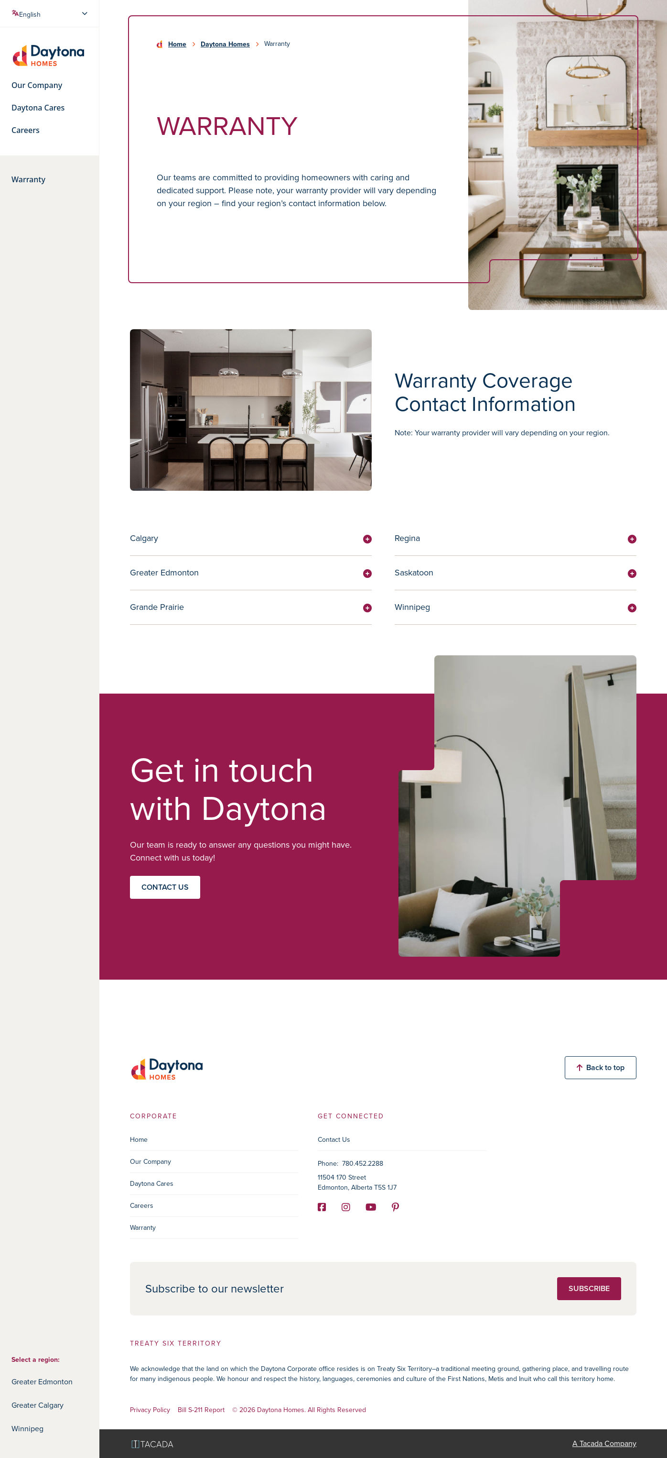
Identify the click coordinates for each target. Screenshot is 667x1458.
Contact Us (334, 1140)
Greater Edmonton (42, 1381)
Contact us (165, 887)
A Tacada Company (604, 1443)
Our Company (36, 85)
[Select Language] (50, 13)
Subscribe (589, 1288)
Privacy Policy (150, 1410)
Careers (25, 130)
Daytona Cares (38, 108)
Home (177, 44)
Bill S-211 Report (201, 1410)
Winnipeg (27, 1428)
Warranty (28, 180)
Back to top (600, 1067)
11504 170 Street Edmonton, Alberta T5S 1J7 (357, 1182)
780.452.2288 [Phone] (362, 1164)
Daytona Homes (225, 44)
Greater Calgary (37, 1405)
